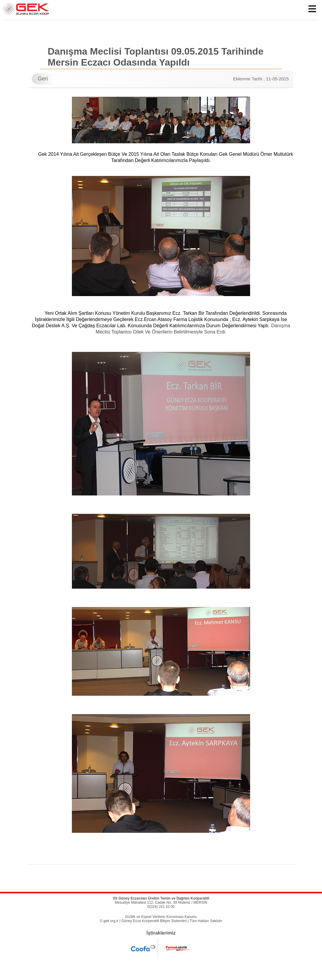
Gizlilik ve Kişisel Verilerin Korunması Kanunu (161, 917)
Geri (43, 79)
